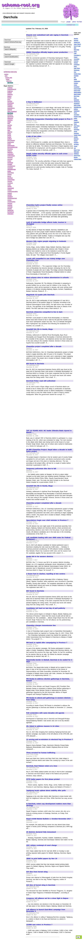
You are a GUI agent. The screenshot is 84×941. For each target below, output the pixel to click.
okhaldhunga (12, 169)
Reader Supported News (76, 122)
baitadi (10, 92)
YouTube (79, 22)
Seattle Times (77, 135)
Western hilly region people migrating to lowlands (46, 241)
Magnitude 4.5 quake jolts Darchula (40, 295)
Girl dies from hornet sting (37, 872)
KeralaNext (76, 87)
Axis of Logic (77, 46)
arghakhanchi (12, 89)
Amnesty (76, 40)
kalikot (10, 139)
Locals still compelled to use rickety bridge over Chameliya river (45, 259)
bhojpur (10, 105)
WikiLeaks (76, 152)
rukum (10, 186)
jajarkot (10, 132)
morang (10, 159)
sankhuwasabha (13, 191)
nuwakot (10, 168)
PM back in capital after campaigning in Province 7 (46, 642)
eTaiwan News (77, 159)
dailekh (10, 110)
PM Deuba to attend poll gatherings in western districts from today (48, 699)
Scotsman (76, 133)
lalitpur (10, 150)
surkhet (10, 205)
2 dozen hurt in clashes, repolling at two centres (45, 574)
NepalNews (77, 103)
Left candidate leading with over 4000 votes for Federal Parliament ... (48, 538)
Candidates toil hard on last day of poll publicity (45, 608)
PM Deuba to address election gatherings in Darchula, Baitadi (47, 680)
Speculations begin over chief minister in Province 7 (47, 520)
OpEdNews (77, 111)
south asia (8, 77)
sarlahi (10, 195)
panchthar (11, 173)
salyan (10, 190)
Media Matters (77, 92)
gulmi (9, 127)
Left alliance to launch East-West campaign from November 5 (45, 910)
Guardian (76, 75)
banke (9, 98)
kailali (9, 137)
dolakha (10, 120)
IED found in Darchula (35, 363)
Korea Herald (77, 88)
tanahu (10, 208)
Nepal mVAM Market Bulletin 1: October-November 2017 (48, 819)
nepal (7, 79)
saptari (10, 193)
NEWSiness (77, 101)
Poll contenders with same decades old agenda (45, 713)
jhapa (9, 133)
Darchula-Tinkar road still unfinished (40, 381)
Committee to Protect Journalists (77, 57)
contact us (71, 25)
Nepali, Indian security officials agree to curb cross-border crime (47, 154)
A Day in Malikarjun (34, 102)
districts (9, 81)
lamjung (10, 152)
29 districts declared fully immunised (41, 832)
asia (6, 76)
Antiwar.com (77, 42)
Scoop (75, 131)
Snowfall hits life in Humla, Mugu (39, 329)
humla (9, 128)
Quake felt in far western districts (39, 556)
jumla (9, 135)
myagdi (10, 164)
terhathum (11, 212)
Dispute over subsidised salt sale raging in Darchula (47, 35)
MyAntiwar (76, 100)
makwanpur (11, 156)
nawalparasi (11, 166)
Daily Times (77, 68)
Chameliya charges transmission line (41, 625)
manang (10, 157)
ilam (9, 130)
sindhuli (10, 196)
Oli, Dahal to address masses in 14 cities (42, 726)
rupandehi (11, 188)
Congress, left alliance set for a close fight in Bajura (47, 898)
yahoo (74, 22)
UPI (75, 148)
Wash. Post (77, 150)
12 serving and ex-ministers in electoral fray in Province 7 (49, 739)
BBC (75, 48)
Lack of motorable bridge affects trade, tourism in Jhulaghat (46, 223)
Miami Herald (77, 94)
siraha (9, 200)
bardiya (10, 101)
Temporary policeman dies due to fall (41, 468)
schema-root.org (10, 72)
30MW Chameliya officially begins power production (47, 52)
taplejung (10, 210)
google (68, 22)
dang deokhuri (12, 111)
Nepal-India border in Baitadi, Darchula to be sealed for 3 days (49, 661)
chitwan (10, 106)
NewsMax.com (77, 107)
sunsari (10, 203)
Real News (76, 126)
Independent (77, 81)
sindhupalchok (12, 198)
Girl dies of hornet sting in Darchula (40, 885)
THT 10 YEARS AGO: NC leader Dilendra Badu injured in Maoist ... (49, 431)
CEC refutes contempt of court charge (41, 845)
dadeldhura (11, 108)
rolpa (9, 185)
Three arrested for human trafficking (40, 753)
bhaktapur (11, 103)
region (6, 74)
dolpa (9, 122)
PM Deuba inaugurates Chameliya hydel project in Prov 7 (49, 119)
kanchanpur (11, 140)
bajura (9, 96)
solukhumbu (11, 202)
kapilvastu (11, 142)
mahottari (11, 154)
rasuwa (10, 181)
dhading (10, 115)
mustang (10, 162)
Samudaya (76, 129)
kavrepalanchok (13, 147)
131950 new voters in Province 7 (39, 924)
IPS (75, 77)
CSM (75, 53)
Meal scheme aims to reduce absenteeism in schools (47, 277)
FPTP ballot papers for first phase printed (43, 779)
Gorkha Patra (77, 74)
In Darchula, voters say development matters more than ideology (48, 804)
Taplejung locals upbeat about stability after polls (46, 790)
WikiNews (76, 153)
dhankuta (10, 116)
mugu (9, 161)
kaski (9, 144)
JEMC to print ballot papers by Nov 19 (41, 858)
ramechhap (11, 179)
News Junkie (77, 105)
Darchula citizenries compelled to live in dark (44, 312)
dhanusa (10, 118)
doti (9, 123)
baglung (10, 91)
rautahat (10, 183)
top (78, 937)
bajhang (10, 94)
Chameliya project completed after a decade (43, 346)
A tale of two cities (33, 136)
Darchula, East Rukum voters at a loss (41, 766)
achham (10, 87)
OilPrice (76, 109)
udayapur (10, 214)
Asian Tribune (77, 44)
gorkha (10, 125)
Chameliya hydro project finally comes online (44, 205)
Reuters (76, 127)
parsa (9, 176)
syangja (10, 207)
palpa (9, 171)
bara (9, 99)
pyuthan (10, 178)
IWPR (75, 79)
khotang (10, 149)
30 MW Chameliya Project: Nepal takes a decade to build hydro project (49, 450)
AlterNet (76, 38)
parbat (10, 174)
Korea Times (77, 90)
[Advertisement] (44, 83)
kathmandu (11, 145)
